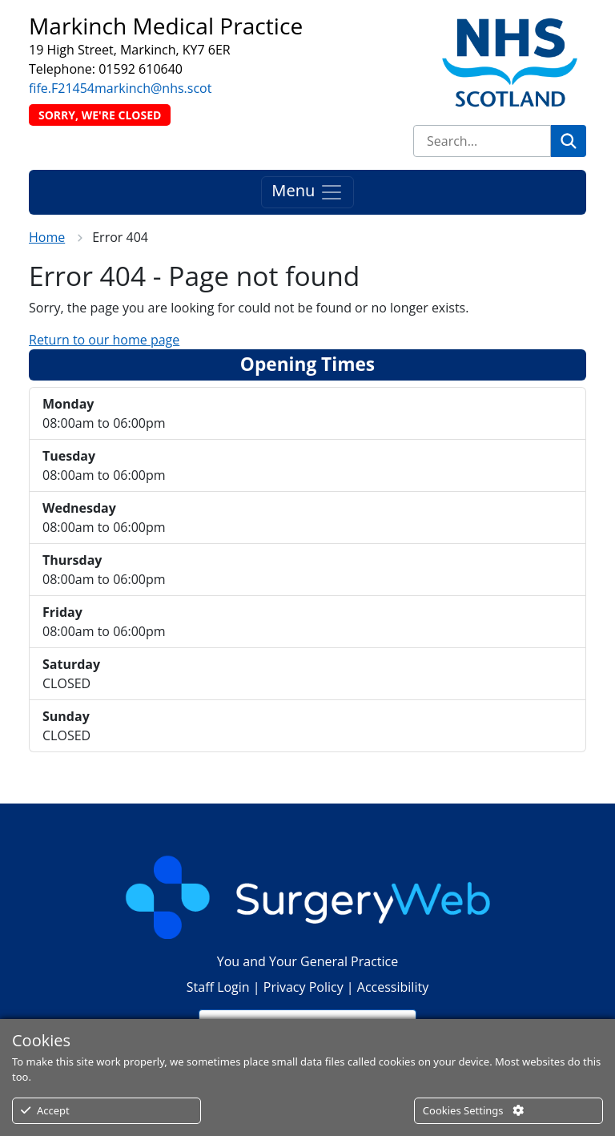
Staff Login (218, 987)
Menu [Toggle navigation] (307, 191)
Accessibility (392, 987)
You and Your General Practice (307, 961)
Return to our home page (104, 339)
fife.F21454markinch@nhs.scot (120, 88)
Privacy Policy (303, 987)
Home (47, 237)
